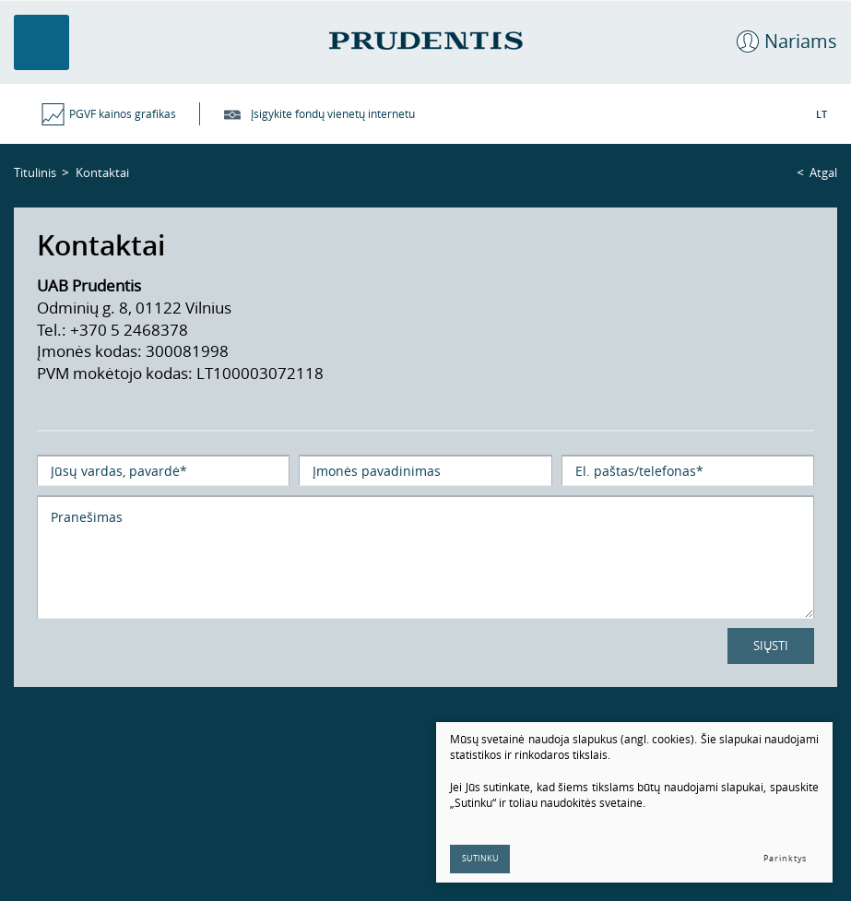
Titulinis (35, 172)
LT (821, 114)
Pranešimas (425, 557)
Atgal (823, 172)
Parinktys (785, 858)
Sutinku (480, 858)
